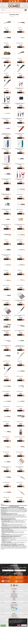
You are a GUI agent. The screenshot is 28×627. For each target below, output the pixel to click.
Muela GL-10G (20, 73)
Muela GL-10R (20, 58)
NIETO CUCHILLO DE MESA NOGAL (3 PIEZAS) (19, 331)
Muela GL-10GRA (6, 73)
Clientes (14, 599)
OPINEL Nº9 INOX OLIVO (19, 239)
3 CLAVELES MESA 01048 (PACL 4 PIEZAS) (19, 467)
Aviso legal (14, 592)
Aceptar (19, 625)
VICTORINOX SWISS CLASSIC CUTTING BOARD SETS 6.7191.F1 (6, 194)
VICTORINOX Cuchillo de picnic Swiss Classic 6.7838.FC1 (6, 119)
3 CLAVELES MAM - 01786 (19, 391)
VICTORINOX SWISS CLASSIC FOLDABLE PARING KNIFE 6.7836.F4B (20, 346)
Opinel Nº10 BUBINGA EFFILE (6, 300)
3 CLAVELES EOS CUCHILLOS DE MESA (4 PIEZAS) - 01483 (20, 300)
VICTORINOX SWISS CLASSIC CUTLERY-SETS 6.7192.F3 (6, 209)
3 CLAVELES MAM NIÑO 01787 (6, 391)
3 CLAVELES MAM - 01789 (6, 421)
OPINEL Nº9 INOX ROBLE (19, 194)
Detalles (14, 591)
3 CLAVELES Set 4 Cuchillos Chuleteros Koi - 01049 (6, 316)
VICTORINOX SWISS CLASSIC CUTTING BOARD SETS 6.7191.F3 (20, 103)
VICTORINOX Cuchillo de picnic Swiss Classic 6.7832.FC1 (6, 149)
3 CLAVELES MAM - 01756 (19, 376)
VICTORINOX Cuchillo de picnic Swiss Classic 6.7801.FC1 (6, 225)
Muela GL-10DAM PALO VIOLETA (6, 58)
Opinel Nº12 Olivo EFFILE (19, 285)
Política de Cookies (14, 595)
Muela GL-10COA (6, 88)
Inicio (14, 590)
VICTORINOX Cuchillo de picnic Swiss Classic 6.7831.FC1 (19, 134)
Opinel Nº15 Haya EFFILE (19, 497)
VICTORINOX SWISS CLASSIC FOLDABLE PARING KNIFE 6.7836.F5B (6, 134)
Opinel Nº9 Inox (6, 239)
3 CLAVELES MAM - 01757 (6, 406)
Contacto (14, 600)
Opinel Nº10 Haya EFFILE (6, 285)
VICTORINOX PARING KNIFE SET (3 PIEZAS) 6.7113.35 (19, 119)
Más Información (11, 623)
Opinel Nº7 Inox (20, 255)
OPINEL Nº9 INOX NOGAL (19, 209)
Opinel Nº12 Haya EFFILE (19, 482)
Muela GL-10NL (20, 27)
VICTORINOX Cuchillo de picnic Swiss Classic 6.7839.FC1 (6, 467)
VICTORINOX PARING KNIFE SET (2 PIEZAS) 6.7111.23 (19, 88)
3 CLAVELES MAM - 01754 (6, 497)
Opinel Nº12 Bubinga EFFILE (6, 436)
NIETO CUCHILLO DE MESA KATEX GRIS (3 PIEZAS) (20, 316)
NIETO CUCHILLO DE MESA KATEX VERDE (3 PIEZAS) (6, 331)
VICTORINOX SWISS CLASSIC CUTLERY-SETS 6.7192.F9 (20, 225)
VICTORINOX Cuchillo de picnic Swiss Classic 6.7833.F (6, 179)
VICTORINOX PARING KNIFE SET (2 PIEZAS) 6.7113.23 (6, 103)
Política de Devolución (14, 596)
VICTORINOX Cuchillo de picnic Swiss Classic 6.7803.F (19, 164)
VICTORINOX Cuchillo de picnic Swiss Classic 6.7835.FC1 (6, 164)
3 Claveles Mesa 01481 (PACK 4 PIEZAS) (20, 436)
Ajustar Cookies (24, 625)
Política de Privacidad (14, 593)
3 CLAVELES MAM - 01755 (19, 406)
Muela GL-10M (6, 27)
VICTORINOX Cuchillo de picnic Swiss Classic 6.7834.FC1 (19, 149)
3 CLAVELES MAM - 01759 (19, 421)
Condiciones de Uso (14, 594)
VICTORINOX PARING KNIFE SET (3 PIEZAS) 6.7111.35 (19, 179)
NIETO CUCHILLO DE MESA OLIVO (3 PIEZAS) (6, 346)
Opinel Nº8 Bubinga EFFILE (6, 482)
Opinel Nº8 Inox (6, 270)
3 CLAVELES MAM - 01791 (6, 361)
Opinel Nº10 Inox (19, 270)
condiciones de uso (11, 573)
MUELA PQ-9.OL (20, 361)
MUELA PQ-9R (6, 376)
